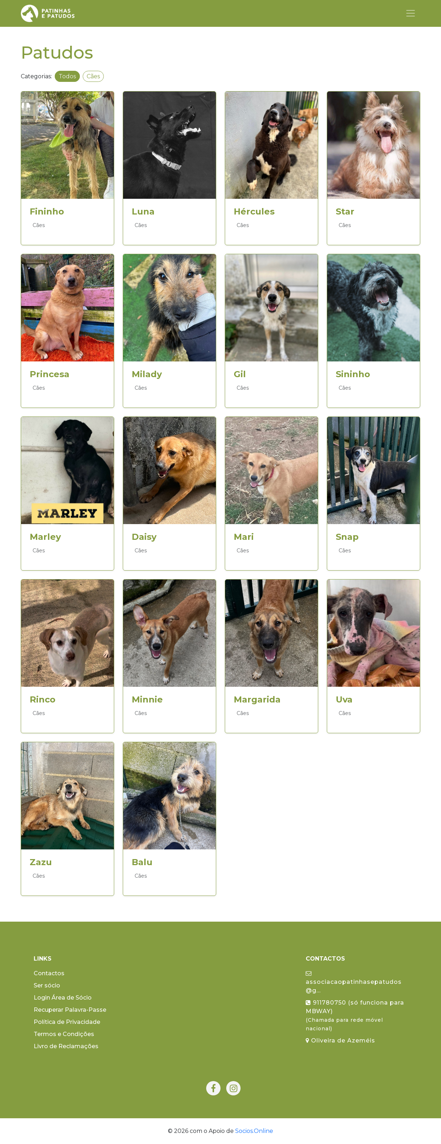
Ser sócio (47, 985)
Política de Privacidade (67, 1022)
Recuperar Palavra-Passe (70, 1009)
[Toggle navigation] (410, 13)
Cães (93, 76)
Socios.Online (254, 1131)
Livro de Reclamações (66, 1046)
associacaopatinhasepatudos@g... (354, 982)
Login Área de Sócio (63, 997)
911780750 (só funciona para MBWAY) (355, 1015)
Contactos (49, 973)
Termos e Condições (64, 1034)
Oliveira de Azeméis (340, 1040)
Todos (67, 76)
